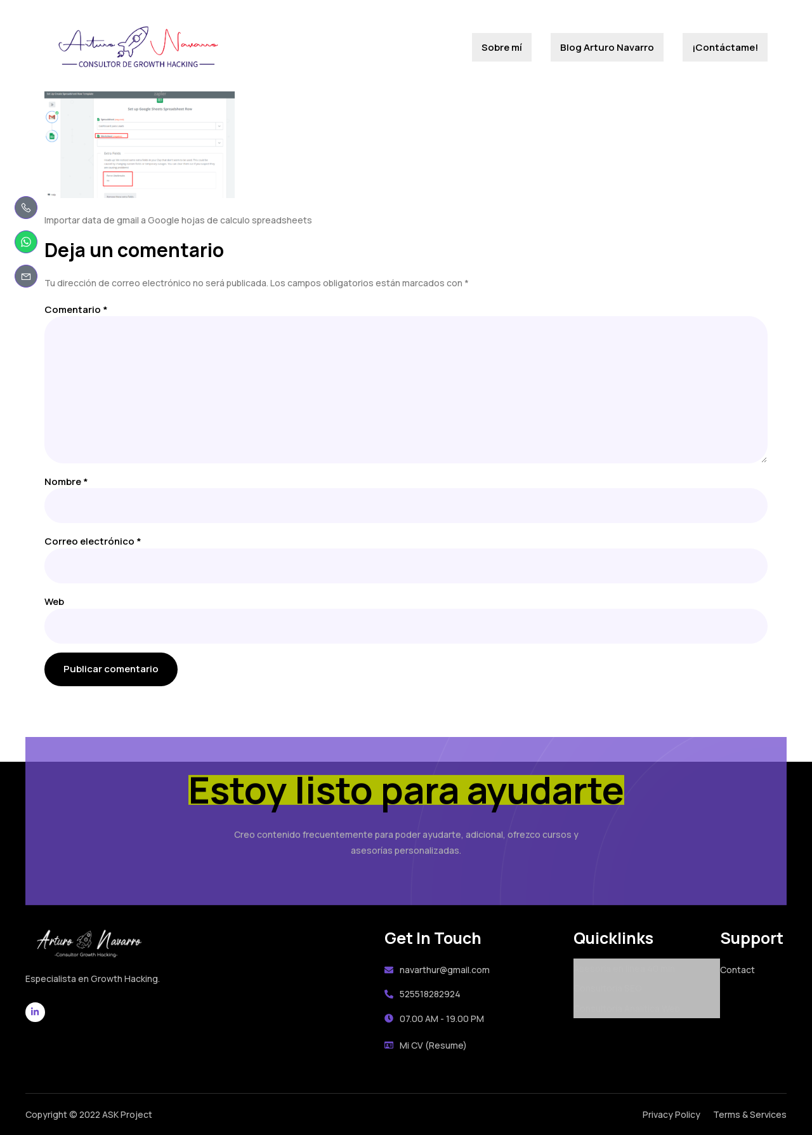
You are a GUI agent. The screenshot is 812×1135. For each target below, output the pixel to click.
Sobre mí (501, 47)
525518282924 (422, 994)
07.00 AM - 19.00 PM (434, 1018)
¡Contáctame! (725, 47)
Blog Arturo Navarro (607, 47)
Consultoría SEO (607, 988)
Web (54, 601)
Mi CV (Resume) (425, 1045)
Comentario (76, 309)
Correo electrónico (92, 541)
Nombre (66, 481)
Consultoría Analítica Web (626, 1008)
